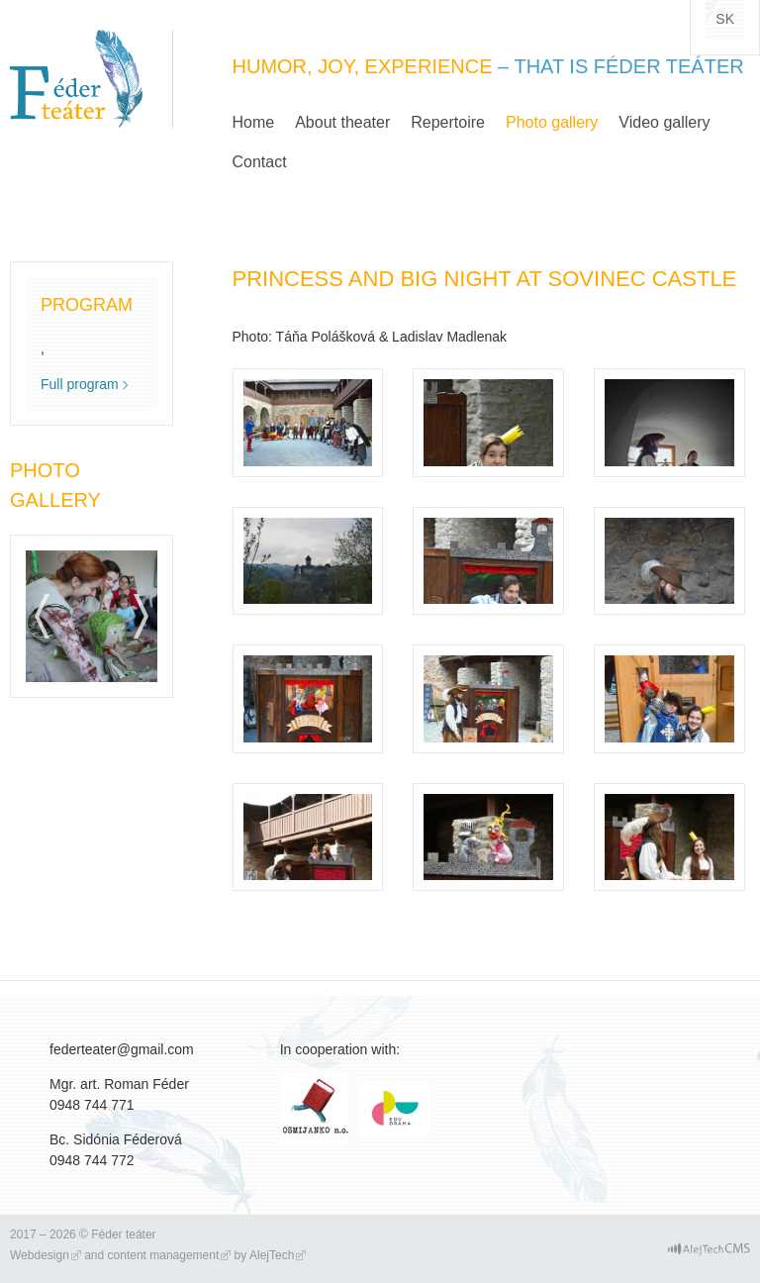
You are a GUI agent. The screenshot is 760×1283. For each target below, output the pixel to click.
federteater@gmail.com (121, 1049)
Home (254, 122)
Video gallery (664, 122)
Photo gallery (552, 122)
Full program (80, 384)
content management (164, 1255)
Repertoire (448, 122)
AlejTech (271, 1255)
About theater (342, 122)
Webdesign (39, 1255)
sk (724, 19)
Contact (260, 161)
